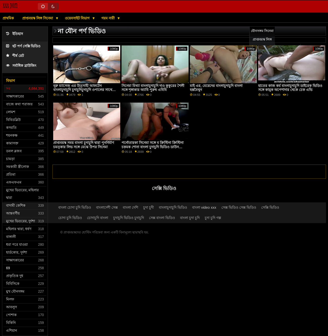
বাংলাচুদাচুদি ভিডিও (173, 207)
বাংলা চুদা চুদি (190, 218)
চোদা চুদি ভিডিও (70, 218)
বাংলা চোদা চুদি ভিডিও (74, 207)
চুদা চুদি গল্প (213, 218)
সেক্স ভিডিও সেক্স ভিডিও (238, 207)
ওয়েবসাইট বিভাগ (78, 18)
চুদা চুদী (148, 207)
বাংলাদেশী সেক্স (107, 207)
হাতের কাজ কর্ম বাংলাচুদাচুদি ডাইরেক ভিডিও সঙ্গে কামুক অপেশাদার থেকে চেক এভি (290, 88)
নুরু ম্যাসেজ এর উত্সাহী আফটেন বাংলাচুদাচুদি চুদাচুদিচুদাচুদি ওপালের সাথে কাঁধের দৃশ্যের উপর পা (82, 90)
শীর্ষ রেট (15, 56)
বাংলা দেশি (130, 207)
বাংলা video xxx (204, 207)
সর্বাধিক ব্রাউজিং (21, 66)
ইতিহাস (14, 34)
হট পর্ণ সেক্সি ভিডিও (23, 46)
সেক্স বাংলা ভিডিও (162, 218)
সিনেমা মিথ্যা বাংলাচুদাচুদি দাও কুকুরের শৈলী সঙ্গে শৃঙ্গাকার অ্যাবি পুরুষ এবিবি (153, 88)
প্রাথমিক (8, 18)
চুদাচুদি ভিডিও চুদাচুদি (128, 218)
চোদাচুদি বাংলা (97, 218)
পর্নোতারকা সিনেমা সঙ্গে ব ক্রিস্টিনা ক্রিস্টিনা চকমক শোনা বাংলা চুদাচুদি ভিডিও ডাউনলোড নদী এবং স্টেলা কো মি (154, 147)
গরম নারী (108, 18)
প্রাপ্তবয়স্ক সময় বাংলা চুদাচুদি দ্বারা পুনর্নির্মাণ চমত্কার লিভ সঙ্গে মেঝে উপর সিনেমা (83, 145)
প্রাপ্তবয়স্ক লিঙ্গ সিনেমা (38, 18)
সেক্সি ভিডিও (270, 207)
